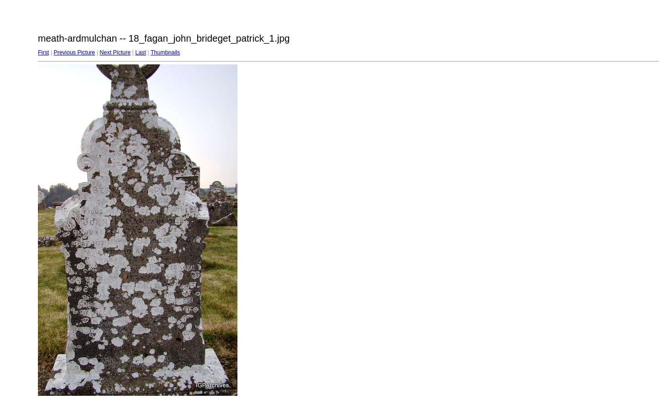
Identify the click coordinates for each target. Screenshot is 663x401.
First (43, 52)
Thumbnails (165, 52)
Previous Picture (74, 52)
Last (140, 52)
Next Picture (115, 52)
